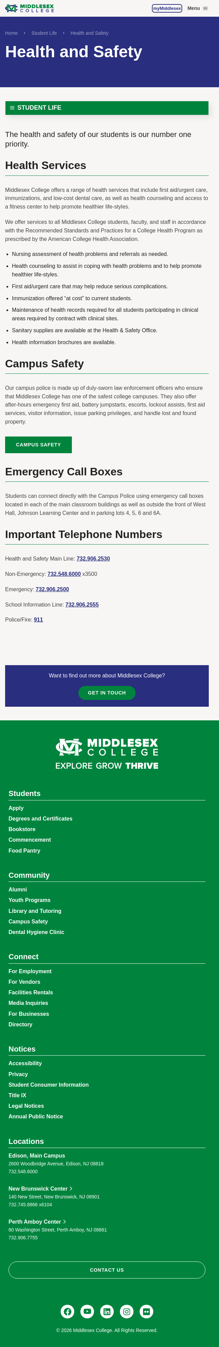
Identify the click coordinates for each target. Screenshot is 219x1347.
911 (38, 620)
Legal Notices (26, 1106)
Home (11, 33)
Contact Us (107, 1270)
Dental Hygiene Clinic (36, 932)
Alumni (18, 889)
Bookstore (22, 829)
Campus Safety (38, 444)
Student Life (44, 33)
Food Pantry (24, 851)
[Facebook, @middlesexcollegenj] (67, 1311)
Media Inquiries (28, 1003)
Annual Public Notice (36, 1116)
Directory (20, 1024)
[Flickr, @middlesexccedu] (146, 1311)
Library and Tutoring (35, 911)
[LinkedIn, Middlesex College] (107, 1311)
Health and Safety (89, 33)
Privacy (18, 1074)
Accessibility (25, 1063)
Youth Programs (29, 900)
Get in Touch (107, 692)
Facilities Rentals (31, 992)
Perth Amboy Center (35, 1222)
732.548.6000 (64, 574)
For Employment (30, 971)
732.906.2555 (82, 605)
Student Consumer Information (49, 1085)
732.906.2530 (93, 559)
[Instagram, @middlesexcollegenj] (127, 1311)
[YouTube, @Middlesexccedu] (87, 1311)
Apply (16, 808)
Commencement (30, 840)
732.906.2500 (52, 589)
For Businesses (29, 1014)
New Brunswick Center (38, 1189)
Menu (198, 8)
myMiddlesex (167, 8)
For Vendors (24, 982)
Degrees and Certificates (41, 819)
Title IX (17, 1095)
